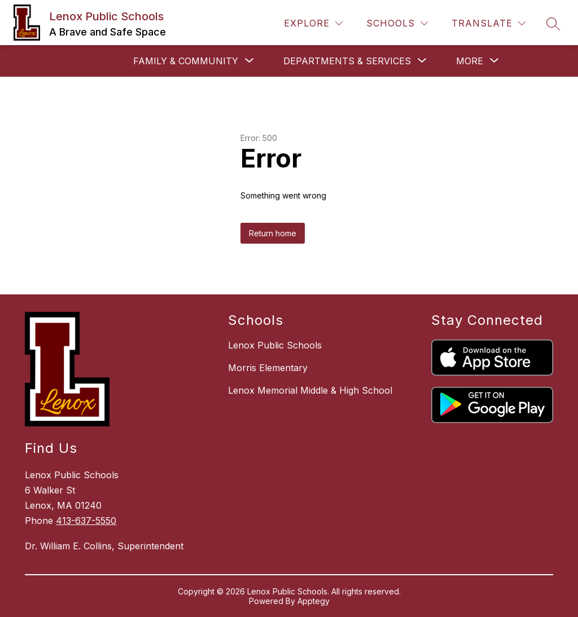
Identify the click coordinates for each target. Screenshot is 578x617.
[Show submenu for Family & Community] (185, 61)
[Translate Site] (488, 23)
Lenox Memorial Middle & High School (310, 390)
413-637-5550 (86, 520)
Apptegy (313, 601)
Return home (272, 233)
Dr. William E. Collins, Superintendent (104, 546)
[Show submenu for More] (469, 61)
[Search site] (553, 23)
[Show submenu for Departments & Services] (347, 61)
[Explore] (313, 23)
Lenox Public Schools (275, 345)
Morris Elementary (268, 367)
